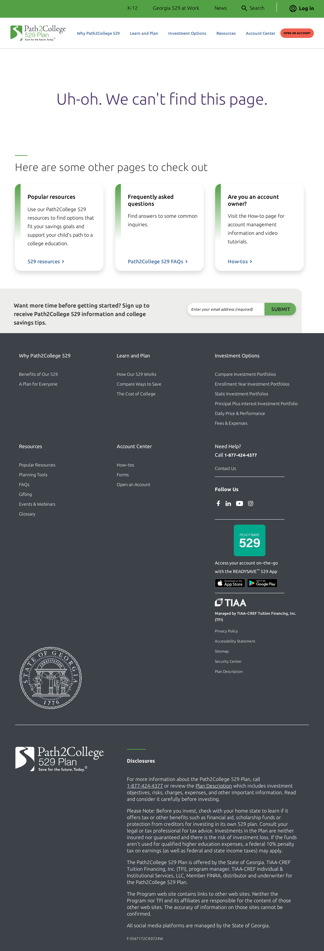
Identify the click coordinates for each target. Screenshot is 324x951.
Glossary (27, 513)
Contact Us (225, 468)
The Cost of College (136, 393)
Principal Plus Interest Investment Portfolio (256, 403)
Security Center (228, 661)
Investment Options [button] (187, 33)
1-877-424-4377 (240, 455)
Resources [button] (226, 33)
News (221, 8)
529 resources (44, 261)
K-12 (133, 8)
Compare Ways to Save (139, 384)
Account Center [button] (260, 33)
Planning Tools (33, 474)
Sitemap (222, 651)
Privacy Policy (226, 631)
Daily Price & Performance (240, 413)
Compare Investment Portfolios (245, 374)
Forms (123, 474)
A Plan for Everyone (38, 384)
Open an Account (297, 33)
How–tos (125, 464)
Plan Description (229, 671)
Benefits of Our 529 (38, 374)
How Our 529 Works (136, 374)
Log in (302, 8)
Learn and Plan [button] (144, 33)
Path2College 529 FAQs (155, 261)
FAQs (24, 484)
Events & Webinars (37, 504)
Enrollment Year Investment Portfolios (252, 384)
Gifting (25, 494)
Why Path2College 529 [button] (98, 33)
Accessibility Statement (235, 641)
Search (253, 8)
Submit (265, 309)
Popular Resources (37, 464)
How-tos (238, 272)
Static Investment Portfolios (241, 393)
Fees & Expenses (231, 423)
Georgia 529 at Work (176, 8)
